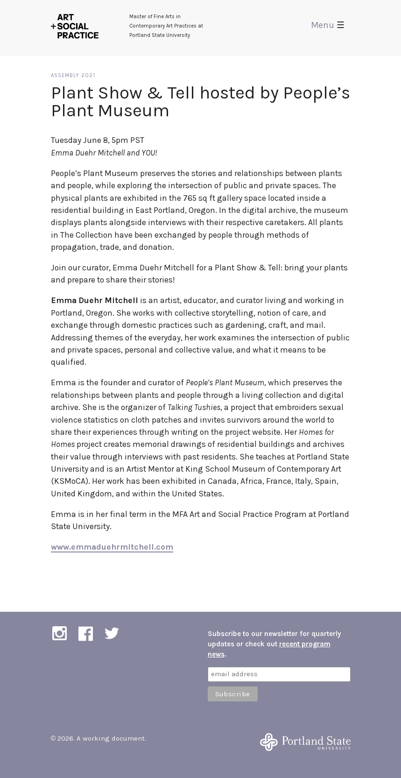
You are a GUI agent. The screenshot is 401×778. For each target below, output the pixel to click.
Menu (328, 25)
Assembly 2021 (73, 75)
